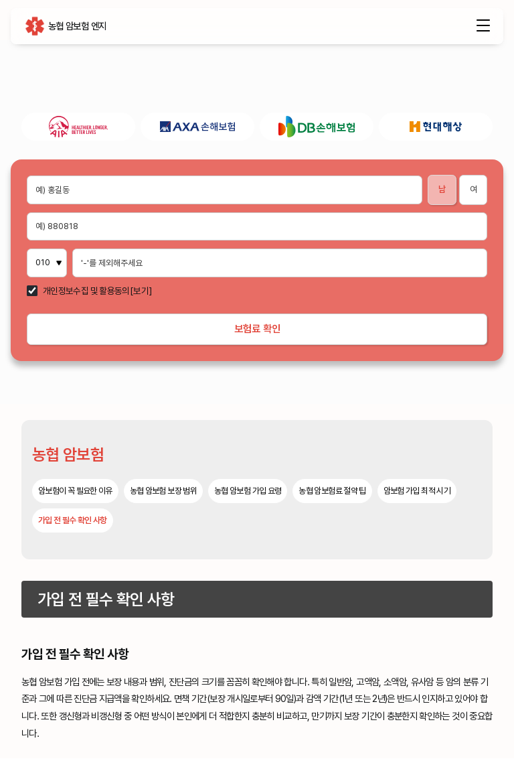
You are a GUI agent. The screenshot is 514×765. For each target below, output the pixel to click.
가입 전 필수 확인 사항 (72, 527)
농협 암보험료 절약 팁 (331, 497)
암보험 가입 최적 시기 (416, 497)
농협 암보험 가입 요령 (247, 497)
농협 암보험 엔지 (35, 28)
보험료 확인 (257, 332)
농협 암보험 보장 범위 (163, 497)
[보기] (141, 291)
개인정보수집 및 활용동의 (86, 291)
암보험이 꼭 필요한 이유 (75, 497)
